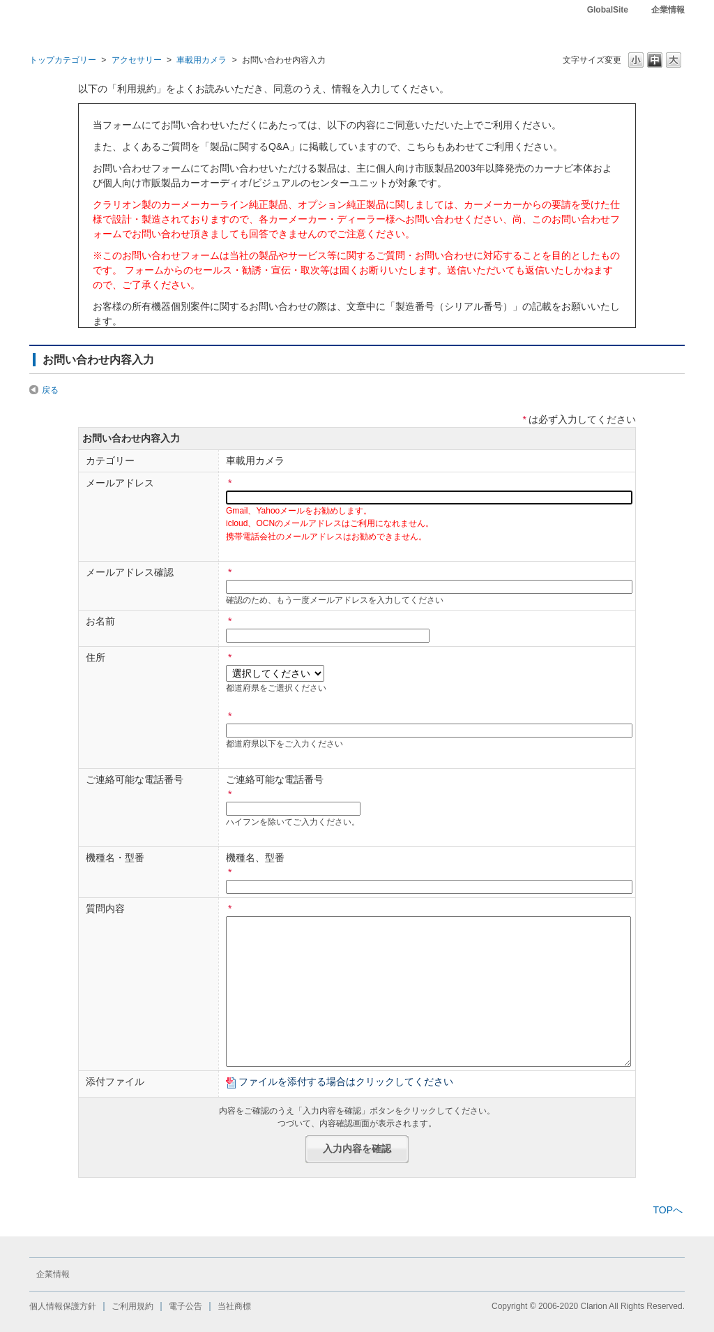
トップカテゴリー (62, 60)
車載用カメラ (201, 60)
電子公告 (185, 1306)
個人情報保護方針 (62, 1306)
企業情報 (668, 10)
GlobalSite (607, 10)
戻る (50, 390)
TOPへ (668, 1209)
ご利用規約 (132, 1306)
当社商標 (234, 1306)
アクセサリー (137, 60)
